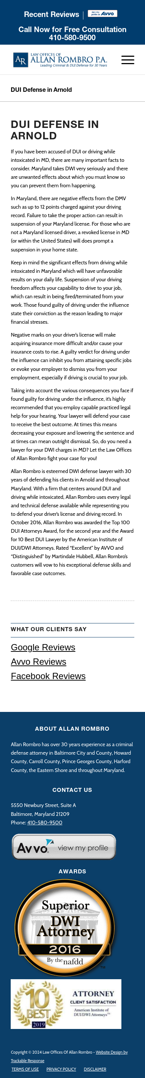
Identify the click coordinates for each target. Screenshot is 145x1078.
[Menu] (124, 59)
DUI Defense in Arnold (41, 91)
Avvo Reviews (38, 662)
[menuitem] (51, 15)
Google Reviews (43, 647)
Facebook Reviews (48, 676)
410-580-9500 (72, 38)
